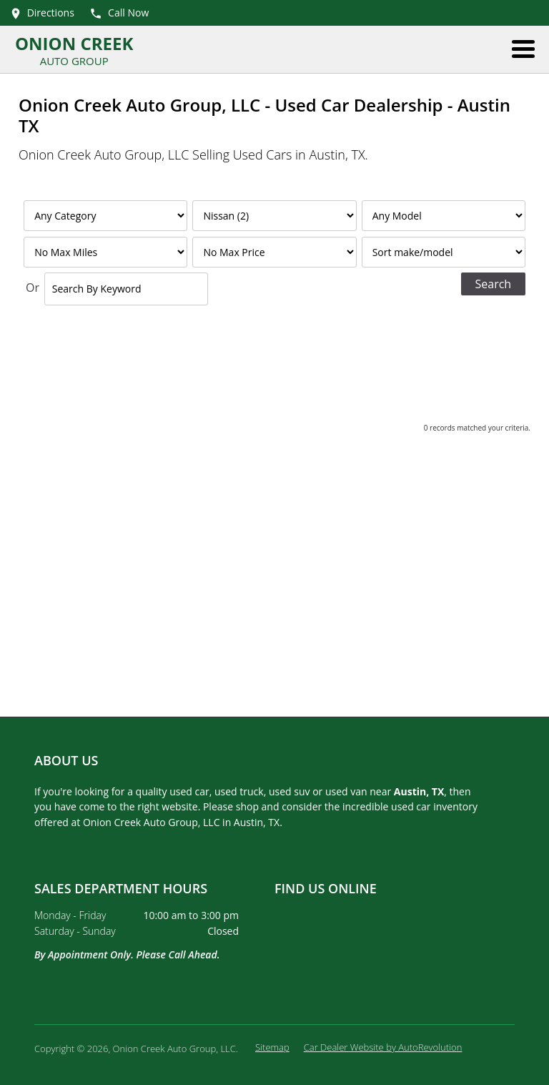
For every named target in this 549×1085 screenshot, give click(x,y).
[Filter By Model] (443, 215)
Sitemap (272, 1047)
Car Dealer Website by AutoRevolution (383, 1047)
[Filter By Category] (105, 215)
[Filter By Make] (274, 215)
